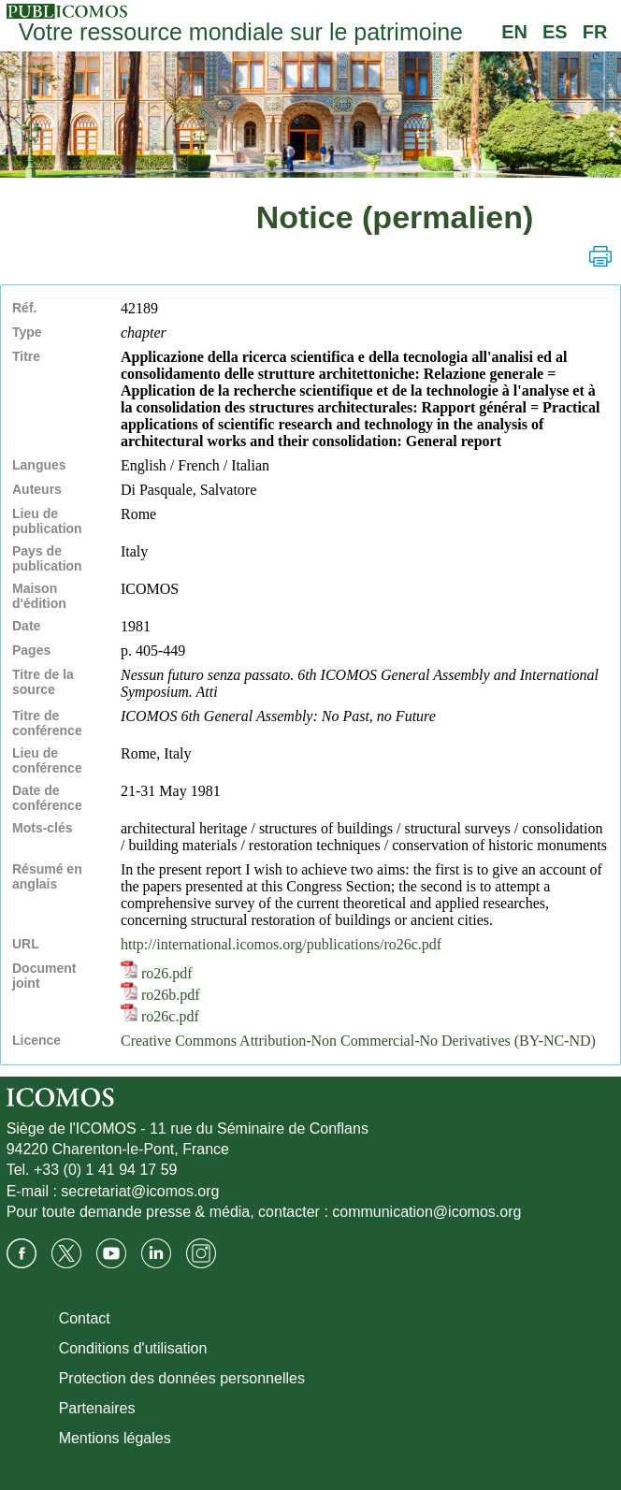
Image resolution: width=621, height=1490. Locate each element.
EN (514, 32)
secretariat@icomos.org (140, 1191)
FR (595, 32)
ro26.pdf (157, 973)
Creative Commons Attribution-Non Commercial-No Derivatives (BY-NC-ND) (358, 1041)
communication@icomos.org (426, 1212)
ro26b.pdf (160, 995)
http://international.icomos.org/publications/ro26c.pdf (281, 944)
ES (555, 32)
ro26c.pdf (160, 1016)
